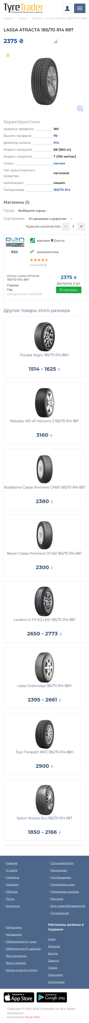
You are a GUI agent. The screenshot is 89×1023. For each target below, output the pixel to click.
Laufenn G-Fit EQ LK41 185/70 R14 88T (44, 620)
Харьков (54, 946)
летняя (59, 163)
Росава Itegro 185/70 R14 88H (44, 355)
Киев (52, 939)
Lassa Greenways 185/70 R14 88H (45, 686)
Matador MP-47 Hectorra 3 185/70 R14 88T (44, 421)
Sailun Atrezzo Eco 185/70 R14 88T (44, 818)
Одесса (53, 960)
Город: (9, 210)
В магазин (69, 290)
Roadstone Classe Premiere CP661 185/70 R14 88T (44, 487)
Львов (52, 967)
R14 (56, 142)
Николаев (55, 974)
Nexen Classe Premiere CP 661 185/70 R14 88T (44, 553)
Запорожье (56, 982)
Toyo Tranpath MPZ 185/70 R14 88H (45, 752)
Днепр (53, 953)
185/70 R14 (61, 190)
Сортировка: (14, 218)
